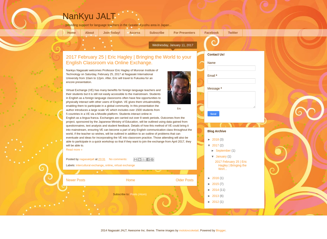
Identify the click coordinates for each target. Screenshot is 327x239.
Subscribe (156, 32)
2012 (216, 201)
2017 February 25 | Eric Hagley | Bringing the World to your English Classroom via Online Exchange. (128, 59)
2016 (216, 178)
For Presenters (184, 32)
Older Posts (184, 180)
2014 (216, 190)
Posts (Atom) (138, 194)
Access (134, 32)
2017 (216, 145)
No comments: (118, 159)
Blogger (220, 230)
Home (71, 32)
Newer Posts (75, 180)
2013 (216, 196)
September (223, 150)
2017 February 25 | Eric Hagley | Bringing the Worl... (231, 165)
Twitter (233, 32)
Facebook (212, 32)
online (109, 165)
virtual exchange (124, 165)
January (222, 156)
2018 (216, 139)
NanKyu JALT (89, 16)
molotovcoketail (189, 230)
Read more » (74, 149)
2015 (216, 184)
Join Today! (111, 32)
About (89, 32)
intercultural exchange (90, 165)
